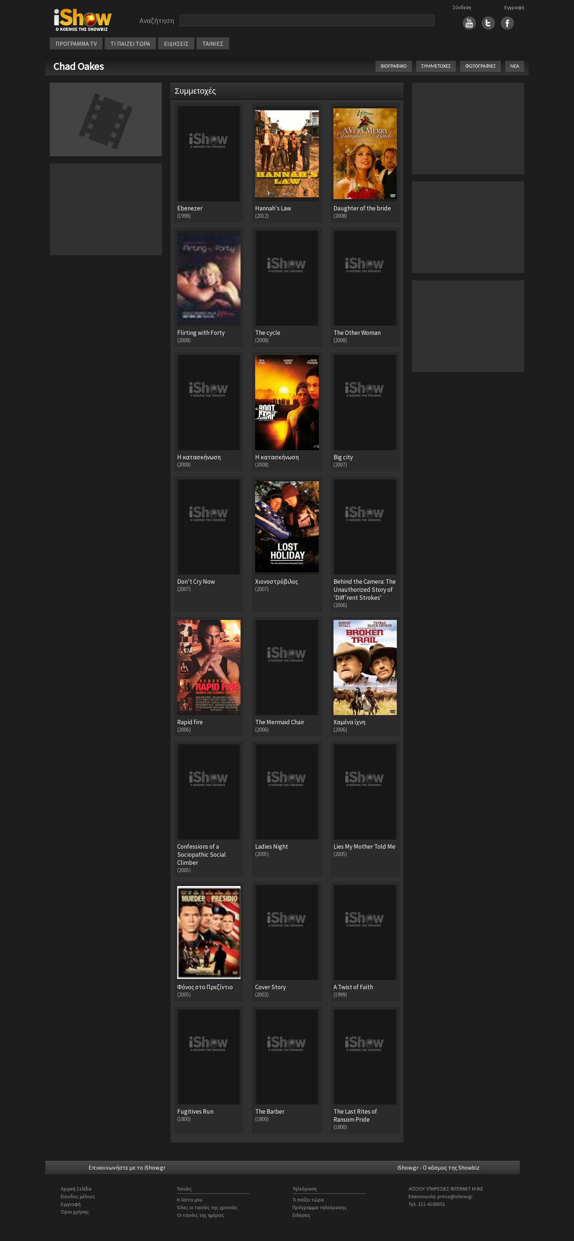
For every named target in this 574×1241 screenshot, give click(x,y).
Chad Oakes (78, 66)
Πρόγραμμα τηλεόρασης (319, 1207)
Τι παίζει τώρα (308, 1199)
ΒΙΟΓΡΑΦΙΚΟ (394, 66)
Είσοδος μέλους (78, 1196)
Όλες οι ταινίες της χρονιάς (207, 1207)
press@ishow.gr (455, 1196)
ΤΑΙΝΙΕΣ (212, 43)
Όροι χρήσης (75, 1211)
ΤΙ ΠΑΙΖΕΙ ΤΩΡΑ (130, 43)
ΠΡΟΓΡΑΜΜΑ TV (76, 43)
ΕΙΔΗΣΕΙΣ (176, 43)
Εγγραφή (514, 7)
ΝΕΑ (514, 66)
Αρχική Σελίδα (76, 1188)
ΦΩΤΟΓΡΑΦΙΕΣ (480, 66)
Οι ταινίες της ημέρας (200, 1215)
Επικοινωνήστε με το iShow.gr (127, 1167)
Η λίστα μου (189, 1199)
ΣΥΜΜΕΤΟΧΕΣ (436, 66)
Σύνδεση (461, 7)
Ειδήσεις (301, 1215)
